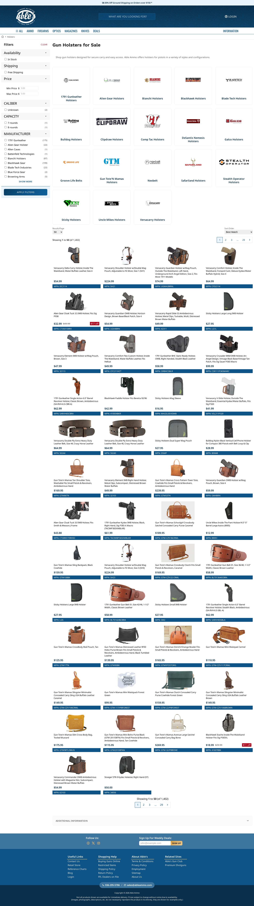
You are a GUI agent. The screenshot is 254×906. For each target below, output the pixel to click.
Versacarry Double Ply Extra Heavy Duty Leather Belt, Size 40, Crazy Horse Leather (124, 442)
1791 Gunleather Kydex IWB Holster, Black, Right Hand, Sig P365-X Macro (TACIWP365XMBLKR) (124, 525)
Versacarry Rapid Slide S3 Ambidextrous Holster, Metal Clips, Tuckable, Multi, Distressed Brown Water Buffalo (177, 316)
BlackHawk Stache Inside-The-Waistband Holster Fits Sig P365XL (225, 736)
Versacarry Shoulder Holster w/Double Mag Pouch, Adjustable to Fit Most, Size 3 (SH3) (125, 566)
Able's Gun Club (173, 861)
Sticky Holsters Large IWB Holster (70, 604)
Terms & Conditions (142, 861)
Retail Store (74, 865)
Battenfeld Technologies (19, 153)
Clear (44, 44)
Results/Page (58, 230)
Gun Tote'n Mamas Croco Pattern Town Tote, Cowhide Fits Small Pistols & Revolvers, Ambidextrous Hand (176, 483)
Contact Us (74, 861)
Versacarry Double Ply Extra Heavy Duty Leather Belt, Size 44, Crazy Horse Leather (73, 442)
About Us (137, 876)
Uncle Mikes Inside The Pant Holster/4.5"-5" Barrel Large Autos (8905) (226, 524)
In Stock (11, 59)
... (238, 239)
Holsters (11, 36)
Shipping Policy (106, 869)
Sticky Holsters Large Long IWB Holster (224, 313)
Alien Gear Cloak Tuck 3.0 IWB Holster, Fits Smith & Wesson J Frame (73, 524)
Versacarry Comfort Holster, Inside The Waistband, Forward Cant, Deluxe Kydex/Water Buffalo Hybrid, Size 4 (228, 271)
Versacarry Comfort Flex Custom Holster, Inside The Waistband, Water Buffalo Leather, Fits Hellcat (127, 358)
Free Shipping (14, 72)
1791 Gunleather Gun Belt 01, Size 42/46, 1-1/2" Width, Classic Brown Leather (126, 606)
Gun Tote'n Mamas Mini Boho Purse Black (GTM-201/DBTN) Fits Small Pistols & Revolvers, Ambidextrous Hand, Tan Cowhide (126, 737)
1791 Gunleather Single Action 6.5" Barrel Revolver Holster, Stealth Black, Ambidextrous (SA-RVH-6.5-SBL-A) (227, 607)
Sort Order (239, 230)
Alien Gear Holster (16, 144)
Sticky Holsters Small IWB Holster (171, 604)
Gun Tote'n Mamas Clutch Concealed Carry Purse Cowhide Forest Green (175, 694)
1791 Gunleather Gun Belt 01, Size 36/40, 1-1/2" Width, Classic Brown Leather (228, 566)
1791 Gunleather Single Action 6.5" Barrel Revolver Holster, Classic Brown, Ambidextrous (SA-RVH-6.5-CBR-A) (76, 401)
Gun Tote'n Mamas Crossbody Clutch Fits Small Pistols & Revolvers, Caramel (177, 566)
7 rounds (11, 122)
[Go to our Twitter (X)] (93, 843)
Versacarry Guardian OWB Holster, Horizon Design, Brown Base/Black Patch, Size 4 (124, 315)
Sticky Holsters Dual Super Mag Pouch (173, 440)
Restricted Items (107, 865)
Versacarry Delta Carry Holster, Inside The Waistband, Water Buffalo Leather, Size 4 (73, 269)
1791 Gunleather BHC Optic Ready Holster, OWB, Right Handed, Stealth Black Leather (175, 357)
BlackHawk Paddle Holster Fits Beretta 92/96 (125, 398)
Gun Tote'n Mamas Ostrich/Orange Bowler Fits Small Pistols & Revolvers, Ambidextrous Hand (177, 648)
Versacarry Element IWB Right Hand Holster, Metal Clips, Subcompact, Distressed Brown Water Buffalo (125, 483)
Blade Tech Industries (18, 167)
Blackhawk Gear (15, 163)
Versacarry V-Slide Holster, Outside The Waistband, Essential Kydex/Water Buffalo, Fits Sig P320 (228, 401)
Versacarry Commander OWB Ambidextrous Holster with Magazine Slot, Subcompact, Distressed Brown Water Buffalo (75, 780)
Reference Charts (77, 869)
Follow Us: (92, 838)
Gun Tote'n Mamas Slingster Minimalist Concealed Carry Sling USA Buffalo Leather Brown (226, 695)
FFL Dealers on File (108, 876)
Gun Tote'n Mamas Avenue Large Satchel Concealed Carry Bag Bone (175, 736)
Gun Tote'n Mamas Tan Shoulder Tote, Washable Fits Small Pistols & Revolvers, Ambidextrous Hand (73, 483)
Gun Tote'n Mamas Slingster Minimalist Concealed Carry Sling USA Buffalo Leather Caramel (74, 695)
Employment (138, 869)
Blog (70, 872)
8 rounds (11, 127)
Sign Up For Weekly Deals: (155, 838)
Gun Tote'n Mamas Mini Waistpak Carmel (225, 646)
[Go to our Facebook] (88, 843)
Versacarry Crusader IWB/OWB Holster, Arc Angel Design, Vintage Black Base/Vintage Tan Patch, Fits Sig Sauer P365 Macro (228, 358)
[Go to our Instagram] (98, 843)
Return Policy (105, 872)
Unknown (11, 109)
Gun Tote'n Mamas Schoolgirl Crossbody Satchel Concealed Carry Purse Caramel (174, 524)
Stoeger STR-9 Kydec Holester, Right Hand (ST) (126, 777)
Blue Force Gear (15, 172)
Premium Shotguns (175, 865)
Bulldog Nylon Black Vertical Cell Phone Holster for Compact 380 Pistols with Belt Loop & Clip (228, 442)
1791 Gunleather (15, 140)
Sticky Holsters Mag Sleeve (168, 398)
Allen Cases (12, 149)
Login (71, 876)
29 (243, 239)
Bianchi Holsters (15, 158)
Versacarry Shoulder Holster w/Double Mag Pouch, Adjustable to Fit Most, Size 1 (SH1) (125, 269)
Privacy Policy (139, 865)
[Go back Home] (2, 36)
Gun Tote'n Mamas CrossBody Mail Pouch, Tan (76, 646)
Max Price (11, 93)
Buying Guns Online (109, 861)
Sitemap (136, 872)
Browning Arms (15, 176)
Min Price (11, 88)
